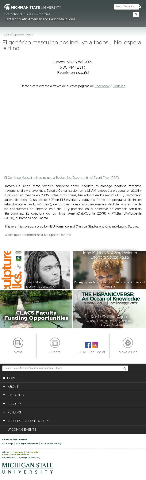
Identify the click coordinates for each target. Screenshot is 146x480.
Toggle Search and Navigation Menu (136, 7)
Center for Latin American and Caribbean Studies (39, 19)
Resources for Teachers (29, 421)
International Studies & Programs (27, 14)
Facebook (102, 86)
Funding (14, 412)
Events (54, 352)
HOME (9, 378)
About (13, 386)
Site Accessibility (51, 443)
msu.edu (33, 452)
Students (16, 395)
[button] (36, 270)
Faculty (14, 403)
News (18, 352)
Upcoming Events (23, 35)
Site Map (7, 443)
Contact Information (14, 439)
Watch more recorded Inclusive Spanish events (37, 234)
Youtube (119, 86)
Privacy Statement (27, 443)
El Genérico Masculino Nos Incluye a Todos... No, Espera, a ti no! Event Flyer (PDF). (62, 177)
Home (7, 35)
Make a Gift (128, 352)
